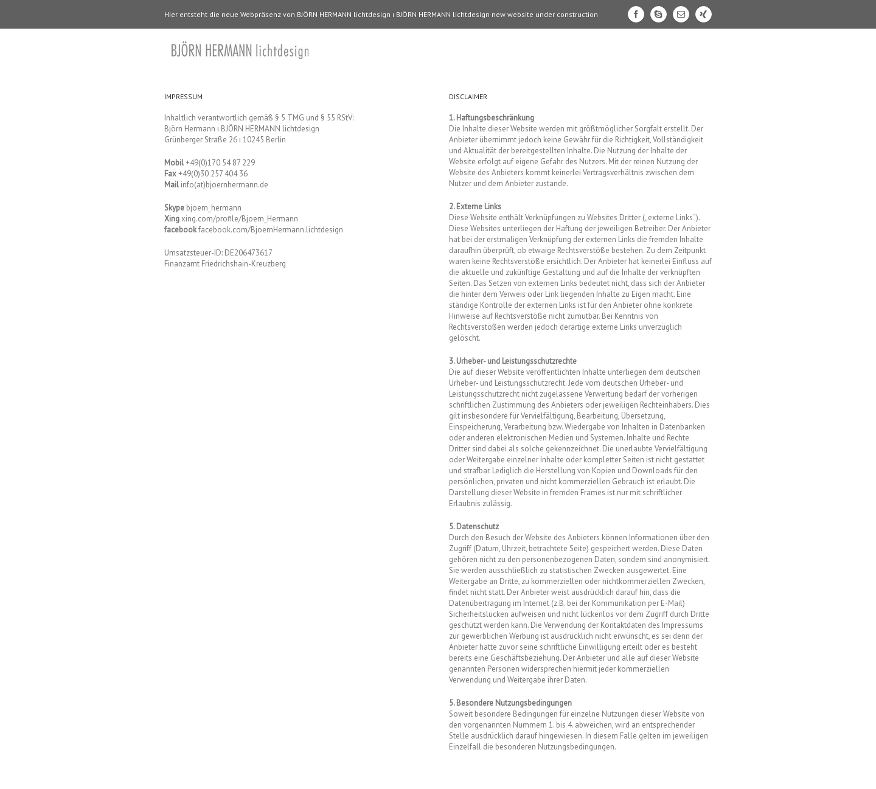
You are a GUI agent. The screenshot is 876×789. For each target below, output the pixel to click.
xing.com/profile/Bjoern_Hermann (239, 219)
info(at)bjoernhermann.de (224, 184)
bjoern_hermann (214, 208)
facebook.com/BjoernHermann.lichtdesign (270, 229)
